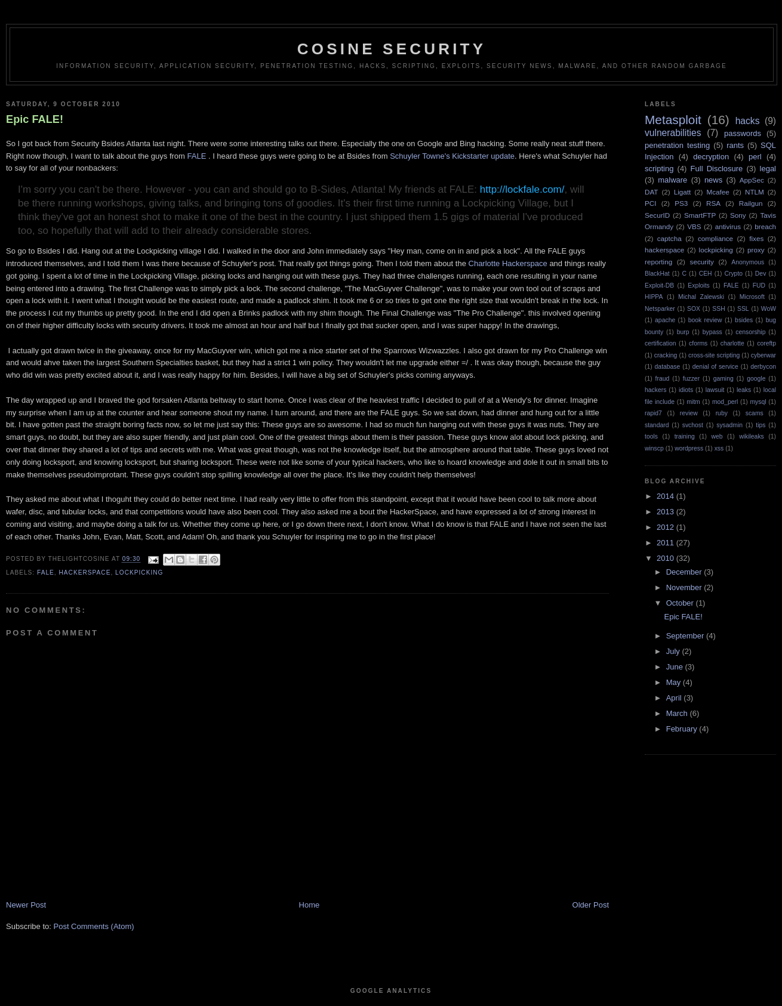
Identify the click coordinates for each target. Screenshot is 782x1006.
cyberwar (763, 355)
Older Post (590, 904)
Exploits (698, 285)
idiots (686, 390)
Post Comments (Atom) (94, 926)
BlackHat (657, 273)
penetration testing (677, 145)
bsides (744, 320)
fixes (756, 238)
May (674, 682)
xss (719, 448)
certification (660, 343)
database (668, 366)
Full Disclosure (717, 168)
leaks (744, 390)
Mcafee (717, 192)
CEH (705, 273)
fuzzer (691, 378)
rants (735, 145)
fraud (662, 378)
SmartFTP (700, 215)
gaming (723, 378)
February (683, 728)
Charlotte (484, 263)
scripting (659, 168)
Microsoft (752, 297)
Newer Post (26, 904)
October (681, 602)
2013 (666, 511)
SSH (718, 308)
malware (672, 179)
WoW (768, 308)
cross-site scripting (714, 355)
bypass (712, 332)
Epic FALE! (34, 119)
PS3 (681, 203)
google (756, 378)
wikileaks (751, 436)
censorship (750, 332)
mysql (758, 402)
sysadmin (729, 425)
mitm (693, 402)
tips (760, 425)
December (685, 571)
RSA (713, 203)
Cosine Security (391, 49)
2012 (666, 527)
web (716, 436)
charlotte (732, 343)
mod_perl (725, 402)
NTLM (754, 192)
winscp (654, 448)
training (685, 436)
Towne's (436, 156)
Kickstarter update (483, 156)
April (675, 697)
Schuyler (405, 156)
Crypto (733, 273)
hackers (655, 390)
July (674, 651)
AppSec (752, 180)
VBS (694, 226)
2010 (666, 558)
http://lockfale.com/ (522, 189)
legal (768, 168)
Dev (760, 273)
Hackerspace (524, 263)
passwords (742, 133)
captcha (669, 238)
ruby (722, 413)
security (702, 262)
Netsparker (660, 308)
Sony (738, 215)
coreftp (766, 343)
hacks (747, 121)
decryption (711, 156)
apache (665, 320)
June (675, 666)
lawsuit (715, 390)
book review (705, 320)
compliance (715, 238)
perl (755, 156)
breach (765, 226)
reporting (658, 262)
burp (683, 332)
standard (657, 425)
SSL (743, 308)
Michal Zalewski (701, 297)
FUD (759, 285)
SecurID (657, 215)
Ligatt (682, 192)
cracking (666, 355)
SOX (693, 308)
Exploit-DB (659, 285)
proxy (756, 250)
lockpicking (139, 572)
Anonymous (747, 262)
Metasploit (673, 119)
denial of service (715, 366)
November (685, 587)
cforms (698, 343)
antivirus (728, 226)
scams (754, 413)
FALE (197, 156)
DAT (651, 192)
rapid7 (653, 413)
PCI (650, 203)
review (689, 413)
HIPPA (654, 297)
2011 (666, 542)
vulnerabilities (673, 133)
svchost (692, 425)
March (678, 713)
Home (309, 904)
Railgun (751, 203)
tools (651, 436)
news (713, 179)
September (686, 635)
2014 (666, 496)
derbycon (763, 366)
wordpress (689, 448)
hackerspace (85, 572)
